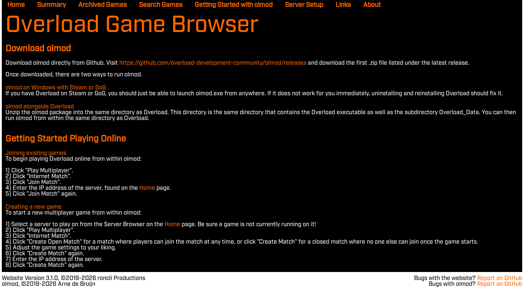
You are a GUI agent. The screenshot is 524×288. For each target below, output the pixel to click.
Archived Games (102, 5)
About (372, 5)
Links (343, 5)
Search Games (160, 5)
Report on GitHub (499, 278)
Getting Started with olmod (234, 5)
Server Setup (304, 5)
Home (16, 5)
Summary (51, 5)
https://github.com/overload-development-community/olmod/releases (212, 63)
